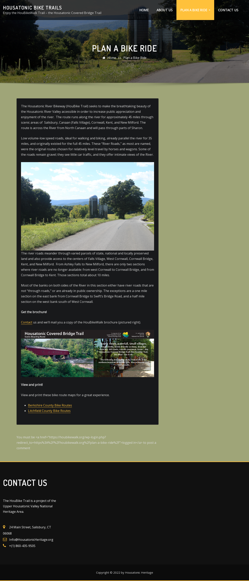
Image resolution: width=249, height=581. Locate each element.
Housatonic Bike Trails (32, 7)
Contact (26, 322)
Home (144, 10)
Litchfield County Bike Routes (49, 411)
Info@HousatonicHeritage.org (31, 539)
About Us (165, 10)
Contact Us (228, 10)
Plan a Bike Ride (195, 10)
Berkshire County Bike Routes (50, 405)
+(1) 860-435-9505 (22, 546)
